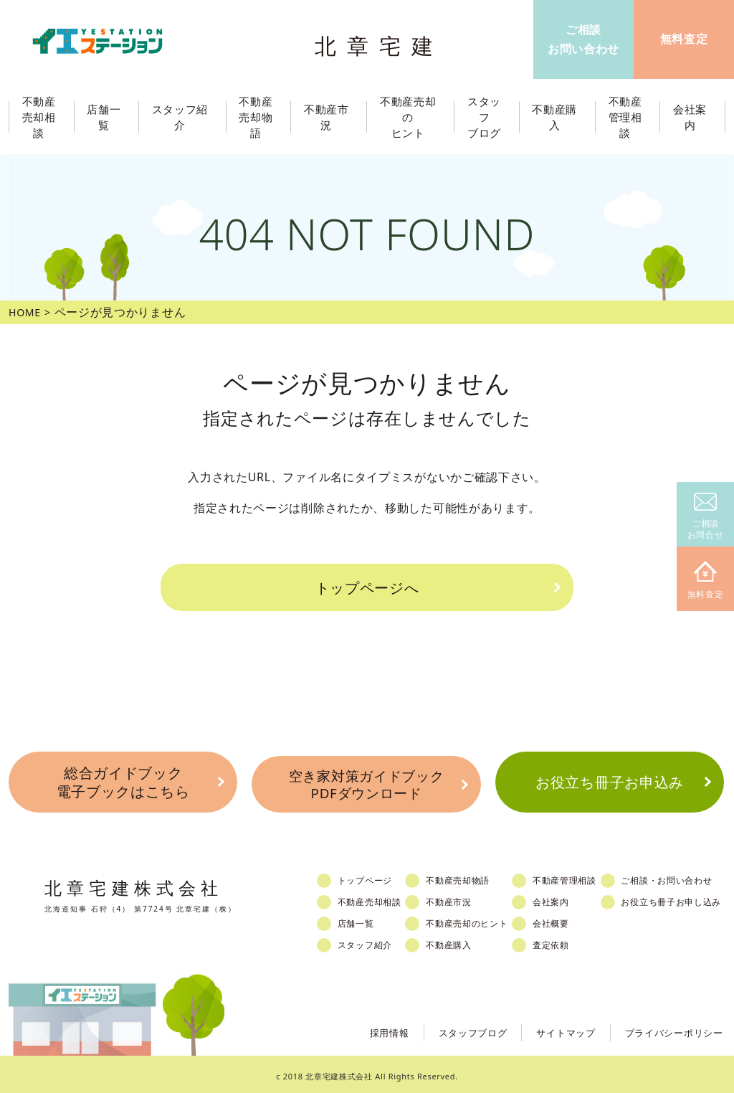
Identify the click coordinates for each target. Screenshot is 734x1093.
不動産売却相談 (376, 897)
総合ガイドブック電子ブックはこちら (122, 781)
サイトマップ (556, 1027)
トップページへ (367, 586)
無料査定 (705, 580)
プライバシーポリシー (670, 1027)
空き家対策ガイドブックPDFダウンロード (366, 781)
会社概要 (568, 919)
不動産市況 (329, 117)
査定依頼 (568, 941)
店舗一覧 (361, 919)
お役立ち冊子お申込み (609, 781)
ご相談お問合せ (705, 517)
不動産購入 (460, 941)
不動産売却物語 (470, 876)
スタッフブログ (459, 1027)
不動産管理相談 (583, 876)
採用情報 (372, 1027)
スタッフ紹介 (371, 941)
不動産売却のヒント (480, 919)
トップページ (371, 876)
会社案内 (568, 897)
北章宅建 (380, 43)
